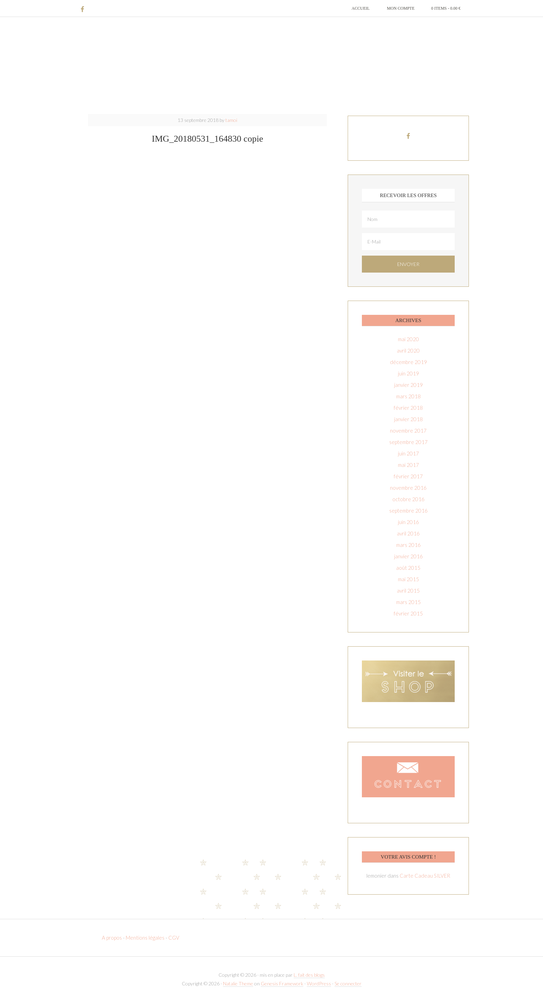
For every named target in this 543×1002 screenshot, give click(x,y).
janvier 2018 (408, 419)
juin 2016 (408, 522)
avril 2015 (408, 590)
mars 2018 (408, 396)
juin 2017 (408, 453)
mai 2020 (408, 339)
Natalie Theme (238, 983)
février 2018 (408, 408)
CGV (173, 937)
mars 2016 (408, 545)
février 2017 (408, 476)
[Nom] (408, 219)
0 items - (446, 8)
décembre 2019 (408, 362)
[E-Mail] (408, 241)
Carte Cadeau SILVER (425, 875)
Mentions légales (145, 937)
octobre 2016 (408, 499)
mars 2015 (408, 602)
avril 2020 (408, 350)
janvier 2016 (408, 556)
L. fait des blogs (309, 975)
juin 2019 (408, 373)
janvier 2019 (408, 385)
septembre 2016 (408, 510)
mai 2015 (408, 579)
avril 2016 (408, 533)
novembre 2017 (408, 430)
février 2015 (408, 613)
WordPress (319, 983)
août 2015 (408, 568)
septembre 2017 (408, 442)
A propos (112, 937)
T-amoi (271, 66)
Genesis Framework (282, 983)
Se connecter (348, 983)
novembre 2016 (408, 488)
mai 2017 (408, 465)
